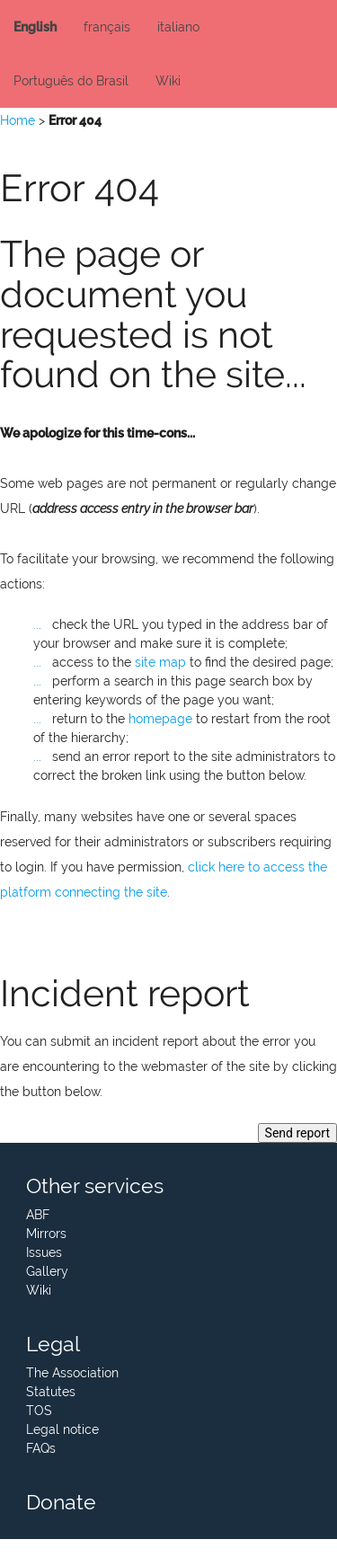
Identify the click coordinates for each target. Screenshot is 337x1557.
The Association (72, 1373)
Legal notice (62, 1429)
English (35, 27)
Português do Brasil (71, 81)
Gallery (47, 1271)
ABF (37, 1215)
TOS (39, 1410)
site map (160, 662)
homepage (160, 719)
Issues (44, 1252)
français (107, 27)
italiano (178, 27)
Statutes (50, 1391)
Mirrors (46, 1233)
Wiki (168, 81)
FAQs (41, 1448)
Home (17, 120)
